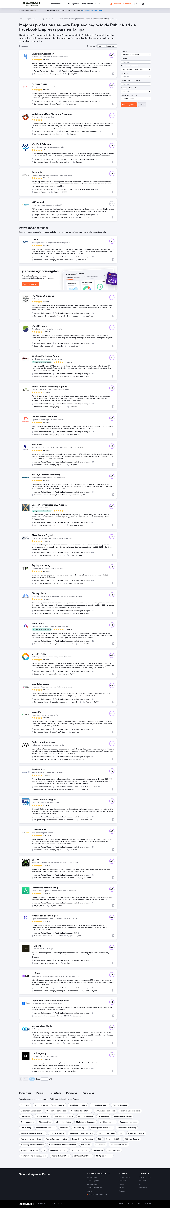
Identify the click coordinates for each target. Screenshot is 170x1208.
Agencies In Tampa (48, 19)
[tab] (25, 1093)
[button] (136, 4)
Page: (38, 1079)
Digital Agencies (32, 19)
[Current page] (44, 1079)
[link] (73, 4)
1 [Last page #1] (51, 1079)
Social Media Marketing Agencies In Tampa (74, 19)
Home (21, 19)
